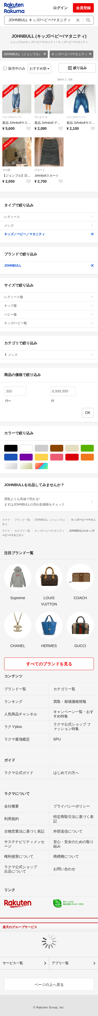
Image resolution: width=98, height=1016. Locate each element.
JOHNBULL (49, 265)
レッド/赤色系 (78, 457)
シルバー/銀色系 (17, 466)
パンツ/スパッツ (11, 117)
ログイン (60, 8)
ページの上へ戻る (49, 985)
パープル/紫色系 (32, 457)
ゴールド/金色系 (32, 466)
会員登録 (83, 8)
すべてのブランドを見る (49, 664)
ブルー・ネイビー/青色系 (17, 457)
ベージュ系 (78, 448)
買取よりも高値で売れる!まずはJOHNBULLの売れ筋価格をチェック (49, 501)
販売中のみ (14, 68)
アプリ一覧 (60, 963)
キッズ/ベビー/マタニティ (71, 54)
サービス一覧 (13, 963)
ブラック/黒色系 (17, 448)
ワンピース (41, 117)
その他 (6, 170)
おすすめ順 (40, 68)
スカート (39, 170)
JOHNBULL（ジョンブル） (25, 54)
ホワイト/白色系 (32, 448)
